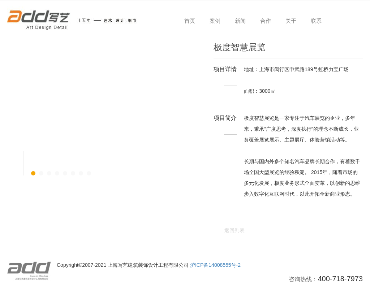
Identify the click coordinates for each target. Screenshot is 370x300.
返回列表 (234, 230)
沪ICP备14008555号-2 (215, 265)
